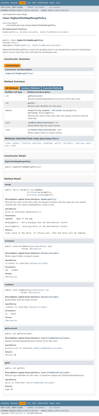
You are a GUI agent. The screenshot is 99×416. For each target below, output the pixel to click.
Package (14, 3)
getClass (37, 143)
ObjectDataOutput (47, 130)
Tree (34, 3)
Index (52, 3)
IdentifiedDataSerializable (54, 32)
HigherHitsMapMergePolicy (18, 73)
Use (28, 3)
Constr (26, 10)
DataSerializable (29, 32)
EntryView (57, 110)
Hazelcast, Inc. (20, 413)
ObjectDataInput (46, 123)
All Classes (54, 7)
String (37, 110)
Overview (5, 3)
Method (34, 10)
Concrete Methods (52, 88)
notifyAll (68, 143)
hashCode (47, 143)
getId (30, 103)
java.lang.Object (10, 23)
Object (14, 43)
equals (16, 143)
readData (32, 123)
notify (57, 143)
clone (8, 143)
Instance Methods (30, 88)
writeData (33, 130)
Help (58, 3)
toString (79, 143)
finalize (25, 143)
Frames (30, 7)
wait (88, 143)
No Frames (40, 7)
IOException (35, 249)
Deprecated (43, 3)
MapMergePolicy (10, 32)
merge (30, 110)
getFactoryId (34, 96)
